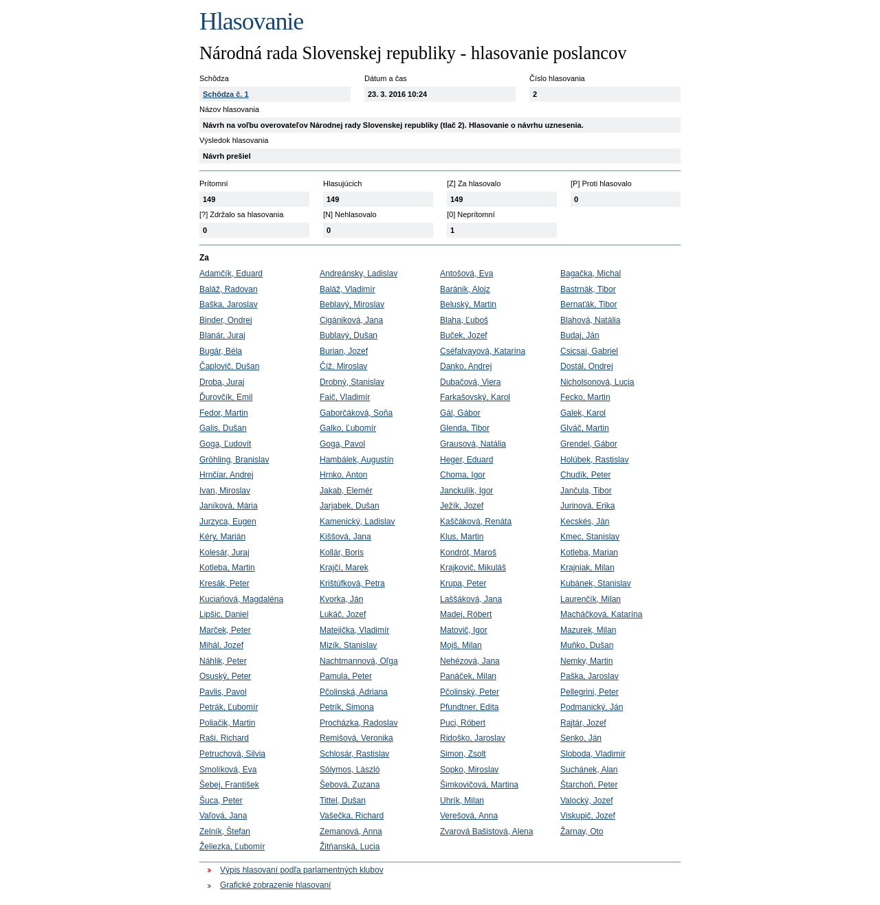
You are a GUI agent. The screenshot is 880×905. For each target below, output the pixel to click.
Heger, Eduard (466, 460)
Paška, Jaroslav (589, 676)
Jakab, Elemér (346, 490)
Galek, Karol (583, 413)
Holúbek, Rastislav (594, 460)
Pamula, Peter (346, 676)
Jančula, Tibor (586, 490)
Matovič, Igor (463, 630)
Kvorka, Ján (341, 599)
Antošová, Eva (466, 273)
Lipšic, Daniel (223, 614)
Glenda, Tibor (465, 428)
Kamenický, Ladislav (357, 521)
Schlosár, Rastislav (354, 754)
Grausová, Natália (473, 444)
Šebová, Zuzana (350, 785)
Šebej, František (229, 785)
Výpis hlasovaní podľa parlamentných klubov (302, 870)
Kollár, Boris (342, 552)
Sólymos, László (350, 769)
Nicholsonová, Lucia (597, 382)
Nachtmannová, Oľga (359, 661)
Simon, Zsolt (463, 754)
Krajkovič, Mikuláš (473, 567)
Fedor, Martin (223, 413)
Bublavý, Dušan (348, 335)
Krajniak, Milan (587, 567)
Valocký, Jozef (586, 800)
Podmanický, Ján (591, 707)
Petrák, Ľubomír (228, 707)
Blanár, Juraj (222, 335)
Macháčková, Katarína (601, 614)
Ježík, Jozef (461, 506)
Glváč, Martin (584, 428)
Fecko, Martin (585, 397)
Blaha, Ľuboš (464, 320)
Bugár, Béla (220, 351)
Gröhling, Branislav (234, 460)
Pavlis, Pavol (223, 692)
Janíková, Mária (228, 506)
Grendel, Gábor (588, 444)
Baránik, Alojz (465, 289)
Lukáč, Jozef (343, 614)
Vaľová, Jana (223, 815)
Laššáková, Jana (471, 599)
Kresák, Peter (224, 583)
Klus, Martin (461, 536)
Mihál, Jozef (221, 645)
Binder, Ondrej (225, 320)
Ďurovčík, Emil (225, 397)
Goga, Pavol (342, 444)
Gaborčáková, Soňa (356, 413)
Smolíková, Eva (227, 769)
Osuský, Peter (225, 676)
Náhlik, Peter (223, 661)
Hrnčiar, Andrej (226, 475)
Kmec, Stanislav (589, 536)
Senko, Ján (581, 738)
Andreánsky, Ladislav (358, 273)
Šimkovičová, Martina (479, 785)
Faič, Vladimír (345, 397)
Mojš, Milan (461, 645)
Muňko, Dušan (586, 645)
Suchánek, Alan (588, 769)
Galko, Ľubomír (348, 428)
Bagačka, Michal (590, 273)
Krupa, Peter (463, 583)
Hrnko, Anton (343, 475)
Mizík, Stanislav (348, 645)
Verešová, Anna (469, 815)
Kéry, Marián (222, 536)
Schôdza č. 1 (226, 94)
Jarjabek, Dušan (350, 506)
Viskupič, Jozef (587, 815)
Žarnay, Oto (581, 831)
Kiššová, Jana (345, 536)
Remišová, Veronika (356, 738)
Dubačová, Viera (470, 382)
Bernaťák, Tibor (588, 304)
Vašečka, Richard (352, 815)
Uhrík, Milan (462, 800)
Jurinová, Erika (587, 506)
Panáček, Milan (468, 676)
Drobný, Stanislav (352, 382)
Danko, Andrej (466, 366)
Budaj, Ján (580, 335)
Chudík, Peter (585, 475)
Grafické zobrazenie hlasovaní (275, 885)
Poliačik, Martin (227, 723)
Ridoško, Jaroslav (472, 738)
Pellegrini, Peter (589, 692)
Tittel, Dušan (343, 800)
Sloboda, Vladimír (593, 754)
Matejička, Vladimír (354, 630)
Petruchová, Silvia (232, 754)
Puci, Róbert (462, 723)
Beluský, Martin (468, 304)
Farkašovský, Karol (475, 397)
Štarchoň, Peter (588, 785)
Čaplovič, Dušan (229, 366)
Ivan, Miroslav (224, 490)
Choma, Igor (462, 475)
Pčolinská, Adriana (354, 692)
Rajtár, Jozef (583, 723)
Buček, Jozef (463, 335)
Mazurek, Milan (588, 630)
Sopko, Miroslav (469, 769)
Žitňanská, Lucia (350, 846)
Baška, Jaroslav (228, 304)
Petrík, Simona (347, 707)
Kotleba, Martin (227, 567)
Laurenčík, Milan (590, 599)
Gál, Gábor (460, 413)
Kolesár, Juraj (224, 552)
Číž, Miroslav (343, 366)
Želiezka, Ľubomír (232, 846)
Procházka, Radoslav (358, 723)
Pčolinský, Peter (469, 692)
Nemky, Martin (586, 661)
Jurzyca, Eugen (227, 521)
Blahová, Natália (590, 320)
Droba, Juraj (221, 382)
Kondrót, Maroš (468, 552)
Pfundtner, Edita (469, 707)
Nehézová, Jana (470, 661)
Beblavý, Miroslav (352, 304)
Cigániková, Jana (351, 320)
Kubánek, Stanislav (595, 583)
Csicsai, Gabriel (589, 351)
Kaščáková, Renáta (476, 521)
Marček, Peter (225, 630)
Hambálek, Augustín (356, 460)
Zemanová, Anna (351, 831)
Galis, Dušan (223, 428)
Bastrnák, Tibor (588, 289)
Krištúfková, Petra (352, 583)
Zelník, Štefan (224, 831)
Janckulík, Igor (466, 490)
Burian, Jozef (344, 351)
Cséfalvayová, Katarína (482, 351)
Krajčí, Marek (344, 567)
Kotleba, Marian (589, 552)
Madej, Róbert (466, 614)
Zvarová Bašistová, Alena (486, 831)
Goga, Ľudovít (225, 444)
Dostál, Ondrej (586, 366)
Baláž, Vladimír (347, 289)
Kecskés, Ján (584, 521)
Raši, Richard (224, 738)
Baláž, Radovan (228, 289)
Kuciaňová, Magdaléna (241, 599)
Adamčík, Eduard (231, 273)
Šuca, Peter (221, 800)
